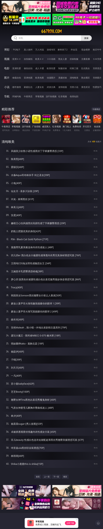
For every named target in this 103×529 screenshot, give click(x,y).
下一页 (56, 476)
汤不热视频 (51, 96)
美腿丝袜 (62, 77)
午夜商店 (28, 96)
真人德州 (28, 49)
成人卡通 (39, 68)
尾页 (65, 476)
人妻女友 (39, 87)
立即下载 (70, 523)
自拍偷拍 (28, 58)
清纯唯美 (74, 77)
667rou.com (51, 31)
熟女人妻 (62, 58)
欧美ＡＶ (39, 58)
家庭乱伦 (28, 87)
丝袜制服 (74, 58)
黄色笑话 (85, 87)
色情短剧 (74, 96)
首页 (38, 476)
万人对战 (39, 49)
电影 (7, 68)
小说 (7, 87)
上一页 (47, 476)
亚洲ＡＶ (16, 58)
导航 (7, 96)
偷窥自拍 (16, 77)
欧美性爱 (51, 68)
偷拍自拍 (28, 68)
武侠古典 (51, 87)
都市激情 (16, 87)
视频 (7, 59)
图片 (7, 77)
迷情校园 (62, 87)
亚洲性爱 (16, 68)
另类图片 (97, 77)
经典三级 (74, 68)
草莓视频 (39, 96)
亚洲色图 (28, 77)
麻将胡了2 (62, 49)
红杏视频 (62, 96)
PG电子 (16, 49)
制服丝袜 (62, 68)
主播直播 (85, 58)
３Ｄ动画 (51, 58)
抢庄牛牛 (97, 49)
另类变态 (97, 68)
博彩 (7, 49)
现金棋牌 (85, 49)
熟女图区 (85, 77)
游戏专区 (51, 49)
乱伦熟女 (85, 68)
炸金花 (74, 49)
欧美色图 (39, 77)
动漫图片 (51, 77)
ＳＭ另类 (97, 58)
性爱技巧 (97, 87)
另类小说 (74, 87)
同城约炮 (16, 96)
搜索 (86, 38)
